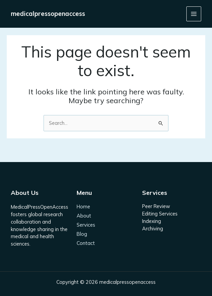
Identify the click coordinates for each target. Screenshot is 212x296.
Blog (82, 234)
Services (86, 225)
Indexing (151, 221)
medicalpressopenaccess (48, 14)
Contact (86, 243)
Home (83, 207)
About (84, 216)
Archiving (152, 228)
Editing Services (160, 213)
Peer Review (156, 206)
